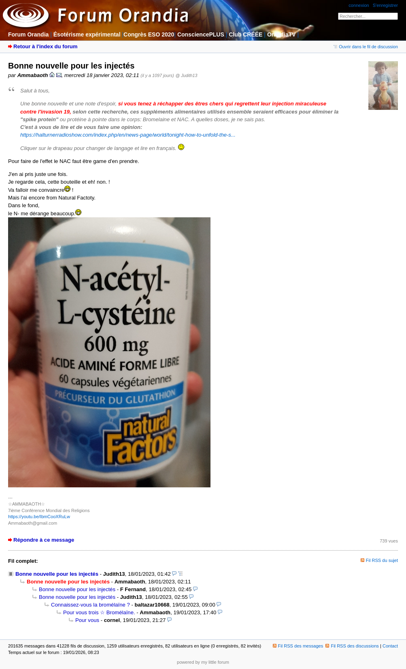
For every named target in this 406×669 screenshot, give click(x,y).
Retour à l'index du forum (45, 46)
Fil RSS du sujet (382, 560)
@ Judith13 (186, 75)
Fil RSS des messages (298, 645)
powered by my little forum (203, 662)
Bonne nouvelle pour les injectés (56, 574)
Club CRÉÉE (245, 34)
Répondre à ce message (43, 540)
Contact (390, 645)
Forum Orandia (28, 34)
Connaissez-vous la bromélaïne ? (90, 605)
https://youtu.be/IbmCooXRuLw (39, 516)
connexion (359, 5)
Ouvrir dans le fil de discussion (366, 46)
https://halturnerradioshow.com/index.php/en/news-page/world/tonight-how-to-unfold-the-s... (128, 135)
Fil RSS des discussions (352, 645)
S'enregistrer (385, 5)
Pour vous (87, 620)
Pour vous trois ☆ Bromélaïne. (99, 612)
